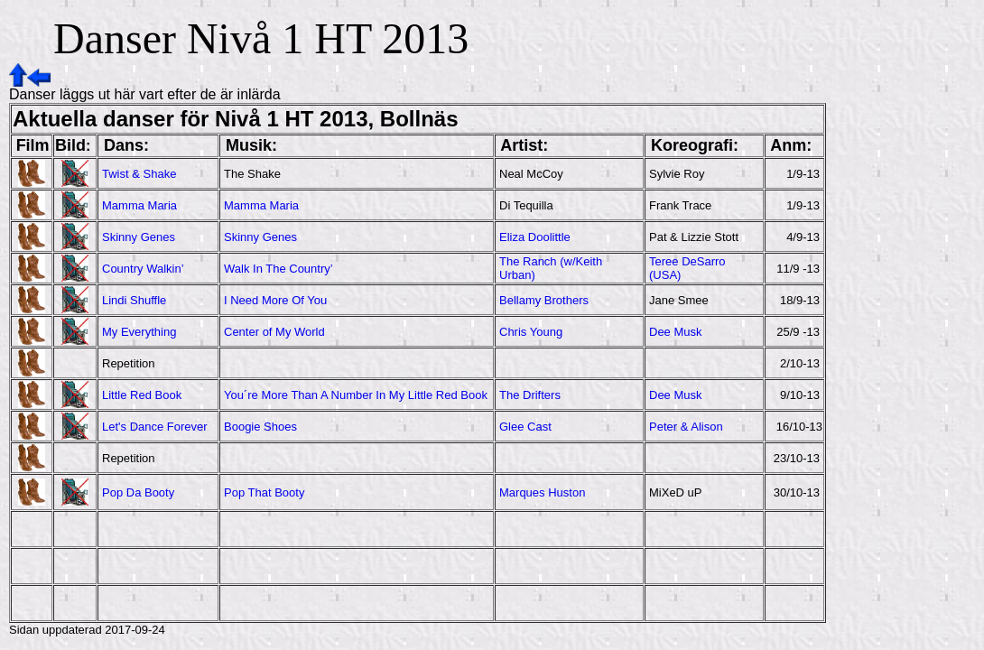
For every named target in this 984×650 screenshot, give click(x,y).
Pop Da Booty (138, 492)
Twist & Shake (139, 174)
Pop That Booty (264, 492)
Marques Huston (542, 492)
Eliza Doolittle (535, 237)
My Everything (139, 332)
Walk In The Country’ (278, 268)
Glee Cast (525, 426)
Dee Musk (675, 332)
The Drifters (530, 395)
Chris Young (530, 332)
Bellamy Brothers (544, 300)
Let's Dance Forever (155, 426)
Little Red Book (141, 395)
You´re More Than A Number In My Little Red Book (355, 395)
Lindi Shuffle (134, 300)
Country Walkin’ (143, 268)
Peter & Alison (686, 426)
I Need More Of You (275, 300)
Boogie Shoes (260, 426)
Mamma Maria (139, 205)
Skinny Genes (138, 237)
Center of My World (274, 332)
